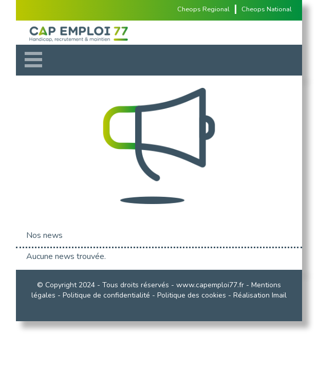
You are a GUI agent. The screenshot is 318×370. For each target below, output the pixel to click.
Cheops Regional (203, 9)
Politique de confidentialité (106, 295)
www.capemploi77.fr (210, 285)
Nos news (44, 235)
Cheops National (266, 9)
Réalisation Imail (260, 295)
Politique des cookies (191, 295)
